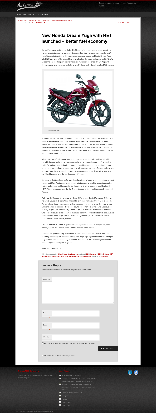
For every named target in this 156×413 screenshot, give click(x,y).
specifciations (74, 256)
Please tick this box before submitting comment (58, 356)
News (19, 14)
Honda (64, 254)
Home (20, 20)
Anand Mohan (49, 23)
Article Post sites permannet (72, 393)
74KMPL (99, 254)
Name (46, 313)
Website (46, 337)
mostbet (64, 399)
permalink (104, 256)
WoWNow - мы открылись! (71, 375)
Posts (25, 20)
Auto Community (42, 14)
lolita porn (65, 396)
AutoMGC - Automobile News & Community (40, 411)
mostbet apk (66, 402)
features (106, 254)
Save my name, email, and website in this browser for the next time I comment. (69, 343)
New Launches (28, 14)
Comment (46, 279)
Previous (120, 23)
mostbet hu (66, 405)
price (66, 256)
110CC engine (91, 254)
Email (46, 325)
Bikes (60, 254)
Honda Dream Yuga (57, 256)
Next (128, 23)
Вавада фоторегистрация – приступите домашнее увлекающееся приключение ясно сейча (79, 387)
